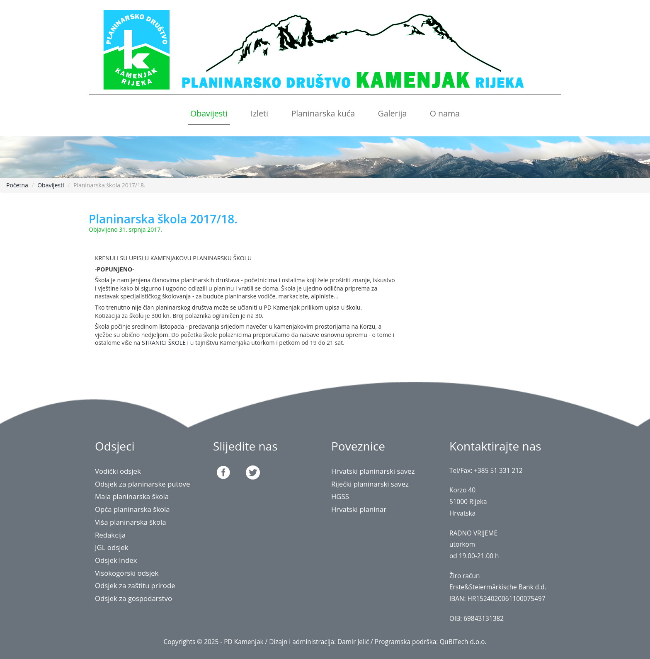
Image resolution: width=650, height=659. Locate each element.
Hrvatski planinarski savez (373, 471)
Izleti (259, 113)
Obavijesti (209, 113)
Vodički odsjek (118, 471)
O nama (445, 113)
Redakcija (110, 535)
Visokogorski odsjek (127, 573)
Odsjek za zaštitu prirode (135, 585)
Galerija (392, 113)
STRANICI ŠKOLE (164, 342)
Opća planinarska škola (132, 509)
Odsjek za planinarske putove (142, 484)
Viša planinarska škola (130, 522)
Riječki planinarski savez (370, 484)
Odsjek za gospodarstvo (133, 598)
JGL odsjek (112, 547)
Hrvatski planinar (358, 509)
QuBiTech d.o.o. (462, 641)
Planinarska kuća (323, 113)
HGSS (340, 496)
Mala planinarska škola (132, 496)
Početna (17, 185)
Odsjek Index (116, 560)
